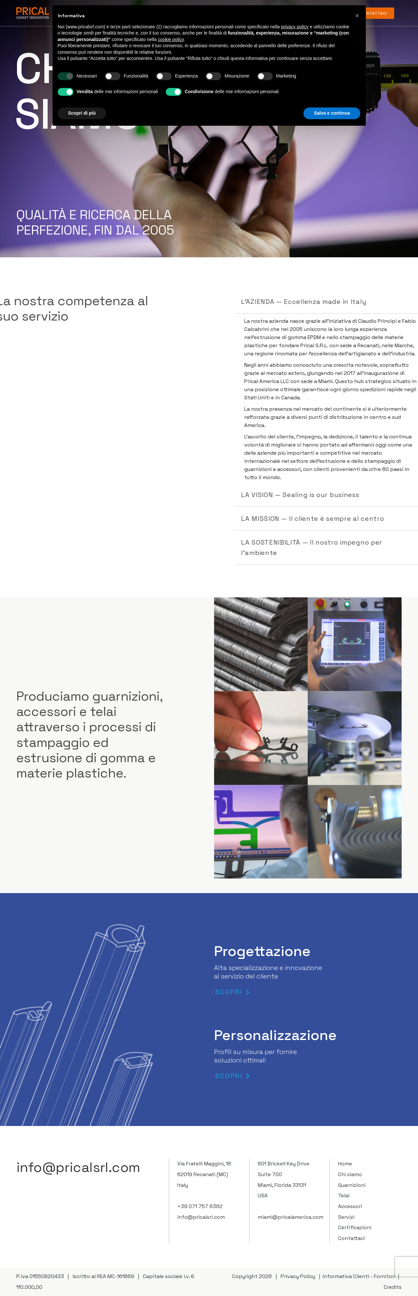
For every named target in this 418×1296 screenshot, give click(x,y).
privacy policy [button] (294, 26)
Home (345, 1163)
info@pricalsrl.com (78, 1167)
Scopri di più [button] (82, 113)
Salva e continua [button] (332, 113)
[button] (357, 15)
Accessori (350, 1206)
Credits (393, 1287)
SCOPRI (229, 992)
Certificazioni (354, 1227)
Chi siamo (350, 1174)
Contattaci (351, 1238)
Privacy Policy (298, 1276)
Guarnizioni (351, 1185)
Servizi (346, 1217)
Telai (343, 1195)
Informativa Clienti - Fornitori (359, 1276)
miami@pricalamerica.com (290, 1217)
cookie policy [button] (171, 39)
